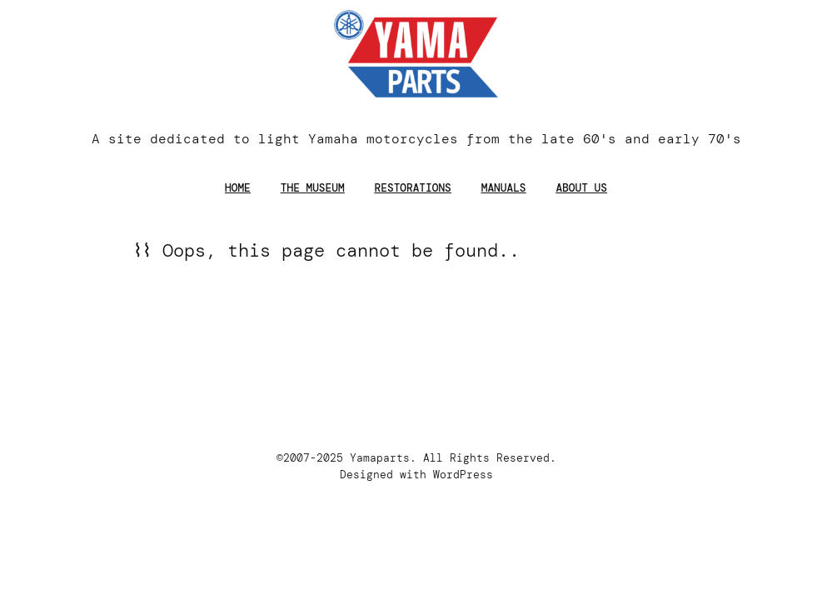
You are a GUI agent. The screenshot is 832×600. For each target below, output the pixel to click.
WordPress (463, 475)
